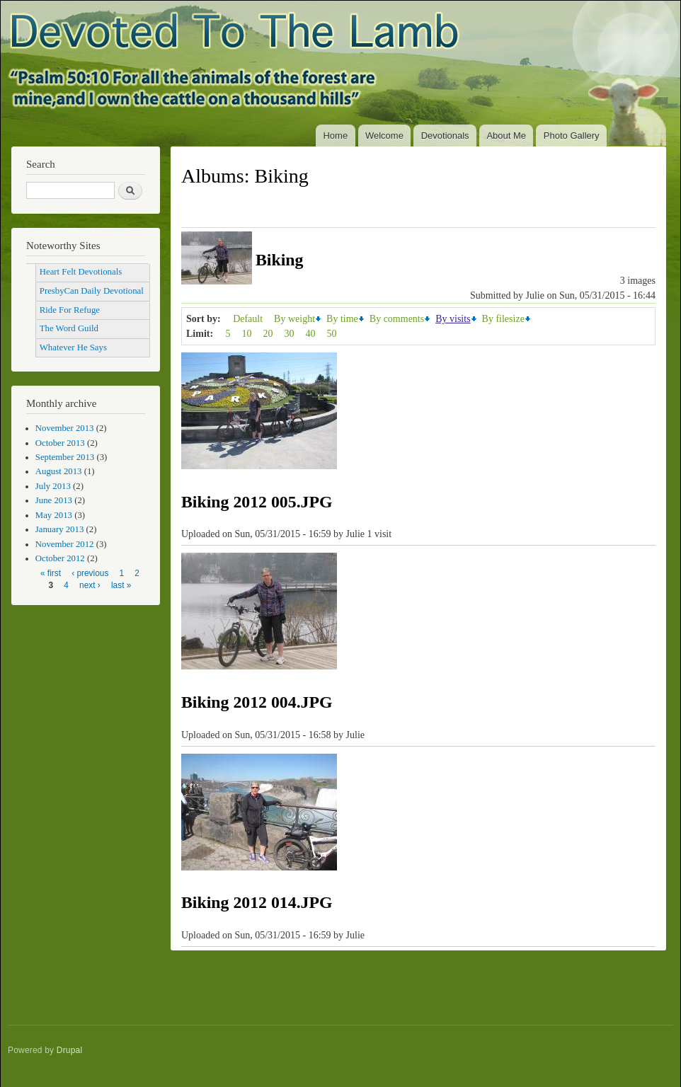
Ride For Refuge (70, 310)
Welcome (384, 135)
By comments (397, 319)
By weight (294, 319)
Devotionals (445, 135)
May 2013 (53, 515)
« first (50, 573)
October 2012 (60, 558)
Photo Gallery (572, 135)
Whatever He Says (73, 347)
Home (335, 135)
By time (342, 319)
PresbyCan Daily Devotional (92, 291)
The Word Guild (69, 328)
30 (289, 333)
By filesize (503, 319)
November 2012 (64, 544)
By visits (452, 319)
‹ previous (89, 573)
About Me (506, 135)
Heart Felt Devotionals (81, 272)
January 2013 (59, 529)
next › (90, 585)
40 (311, 333)
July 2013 (53, 486)
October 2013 (60, 443)
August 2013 (58, 471)
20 (268, 333)
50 (332, 333)
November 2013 (64, 428)
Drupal (70, 1050)
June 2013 (53, 500)
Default (248, 319)
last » (121, 585)
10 (247, 333)
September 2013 (64, 457)
